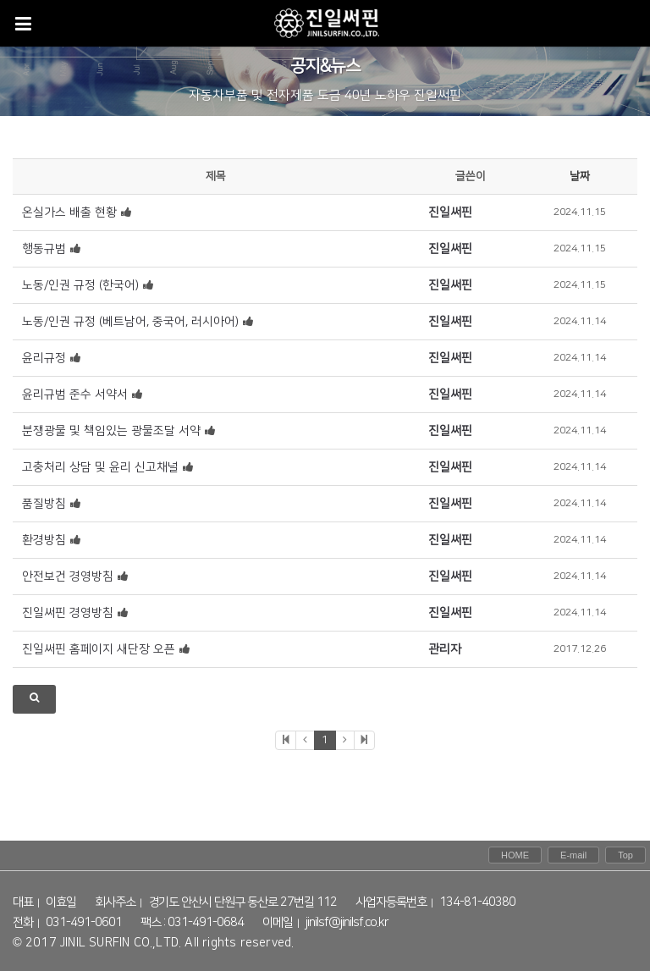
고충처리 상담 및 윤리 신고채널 (100, 467)
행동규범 (44, 249)
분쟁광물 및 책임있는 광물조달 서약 (111, 431)
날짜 (580, 176)
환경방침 (44, 540)
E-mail (573, 855)
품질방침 (44, 503)
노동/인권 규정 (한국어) (80, 285)
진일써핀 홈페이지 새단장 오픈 (98, 649)
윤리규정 (44, 358)
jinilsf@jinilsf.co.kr (347, 923)
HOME (515, 855)
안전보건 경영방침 (67, 576)
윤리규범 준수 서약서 (75, 394)
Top (625, 855)
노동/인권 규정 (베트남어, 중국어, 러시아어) (130, 321)
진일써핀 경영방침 (67, 613)
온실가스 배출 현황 (69, 212)
